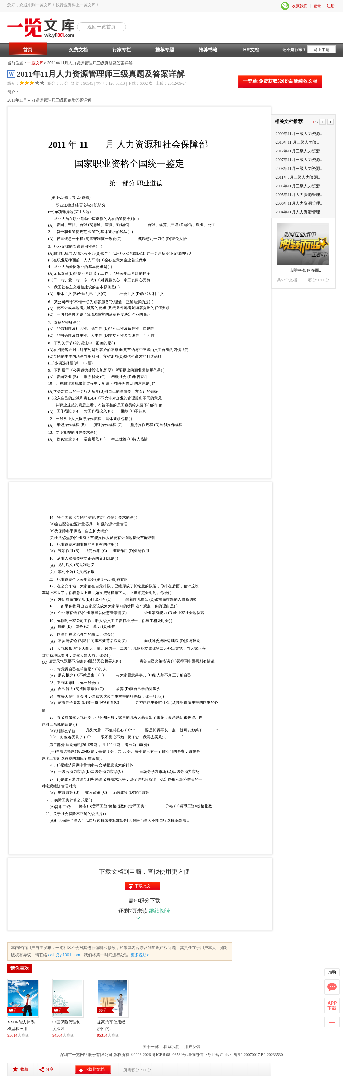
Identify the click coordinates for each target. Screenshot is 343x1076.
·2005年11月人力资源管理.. (298, 194)
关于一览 (151, 1046)
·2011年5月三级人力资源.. (297, 177)
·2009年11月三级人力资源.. (298, 133)
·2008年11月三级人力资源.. (298, 168)
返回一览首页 (101, 26)
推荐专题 (164, 49)
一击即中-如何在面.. (303, 270)
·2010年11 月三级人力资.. (297, 142)
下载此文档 (143, 887)
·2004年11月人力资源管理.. (298, 212)
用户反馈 (192, 1046)
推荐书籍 (208, 49)
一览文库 (35, 63)
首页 (27, 49)
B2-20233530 (272, 1054)
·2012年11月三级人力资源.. (298, 151)
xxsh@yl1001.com (63, 955)
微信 (285, 6)
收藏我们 (300, 6)
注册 (331, 6)
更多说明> (139, 955)
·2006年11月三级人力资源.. (298, 186)
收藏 (24, 1069)
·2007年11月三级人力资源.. (298, 159)
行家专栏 (121, 49)
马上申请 (322, 49)
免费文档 (78, 49)
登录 (317, 6)
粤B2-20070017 (246, 1054)
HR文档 (251, 49)
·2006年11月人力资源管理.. (298, 203)
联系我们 (171, 1046)
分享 (50, 1069)
